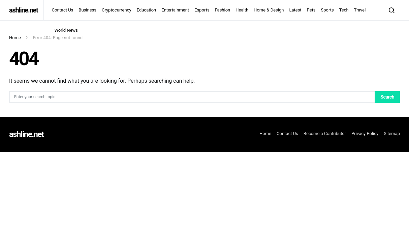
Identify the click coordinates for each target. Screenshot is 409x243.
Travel (360, 9)
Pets (311, 9)
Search (387, 97)
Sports (327, 9)
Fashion (222, 9)
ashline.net (23, 10)
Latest (295, 9)
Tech (344, 9)
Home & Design (269, 9)
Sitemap (392, 133)
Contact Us (62, 9)
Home (15, 37)
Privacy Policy (364, 133)
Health (241, 9)
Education (146, 9)
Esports (202, 9)
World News (66, 30)
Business (87, 9)
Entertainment (175, 9)
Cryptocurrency (116, 9)
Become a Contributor (325, 133)
